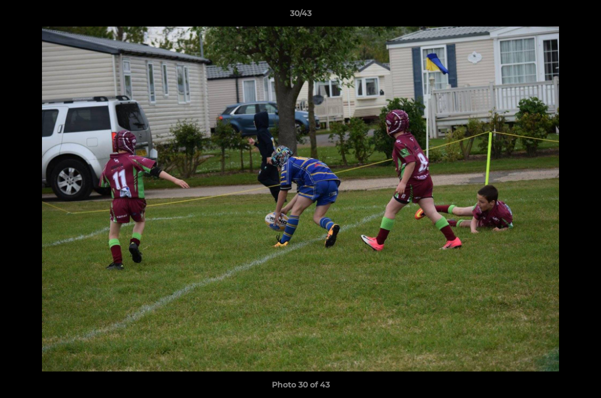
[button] (581, 16)
